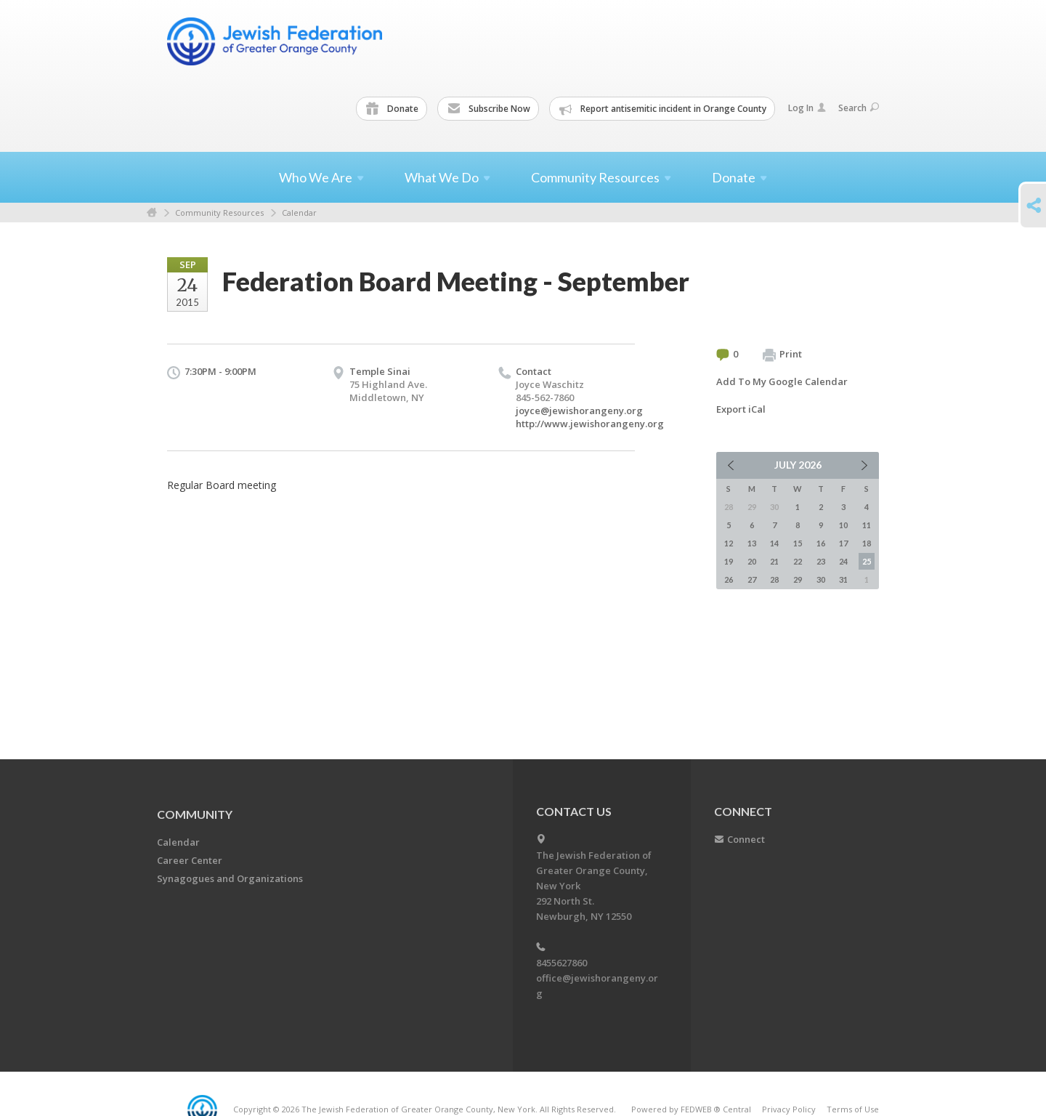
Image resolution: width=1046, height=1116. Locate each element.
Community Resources (219, 212)
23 (820, 561)
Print (782, 354)
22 (797, 561)
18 (866, 543)
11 (866, 525)
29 (797, 579)
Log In (807, 108)
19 (728, 561)
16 (820, 543)
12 (728, 543)
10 (843, 525)
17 (843, 543)
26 (728, 579)
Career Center (189, 860)
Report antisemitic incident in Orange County (662, 109)
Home (152, 212)
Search (858, 108)
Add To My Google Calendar (782, 381)
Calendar (299, 212)
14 (774, 543)
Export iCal (741, 409)
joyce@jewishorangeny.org (579, 410)
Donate (392, 109)
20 (751, 561)
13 (751, 543)
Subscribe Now (488, 109)
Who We (321, 177)
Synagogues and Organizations (230, 878)
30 (820, 579)
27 (751, 579)
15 (797, 543)
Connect (746, 839)
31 (843, 579)
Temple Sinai (379, 371)
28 (774, 579)
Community (194, 814)
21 (774, 561)
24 (843, 561)
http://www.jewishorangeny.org (590, 423)
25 (866, 561)
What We (447, 177)
